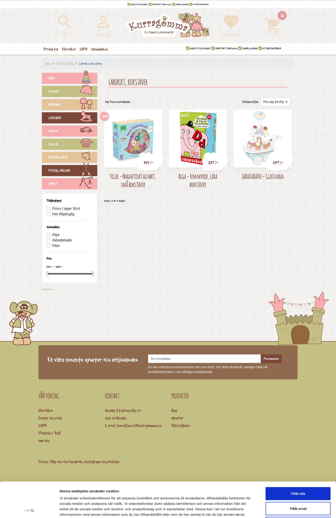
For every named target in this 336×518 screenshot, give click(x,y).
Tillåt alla (298, 458)
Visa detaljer (247, 509)
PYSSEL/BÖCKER (73, 171)
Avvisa (298, 488)
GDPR (42, 425)
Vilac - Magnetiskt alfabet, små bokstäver (133, 180)
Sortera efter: (250, 102)
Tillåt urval (298, 473)
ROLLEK (73, 145)
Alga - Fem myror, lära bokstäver (197, 180)
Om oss (43, 440)
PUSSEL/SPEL (73, 158)
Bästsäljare (180, 425)
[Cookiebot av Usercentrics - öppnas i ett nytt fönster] (29, 509)
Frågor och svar (50, 417)
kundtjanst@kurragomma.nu (140, 425)
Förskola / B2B (49, 432)
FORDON (73, 131)
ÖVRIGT (73, 184)
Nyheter (177, 417)
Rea (174, 410)
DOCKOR (73, 92)
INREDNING (73, 105)
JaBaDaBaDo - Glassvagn (263, 176)
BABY (73, 79)
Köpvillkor (45, 410)
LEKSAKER (73, 118)
